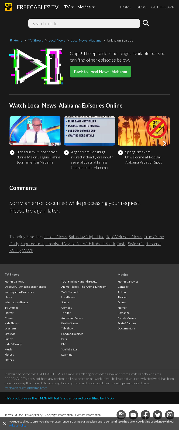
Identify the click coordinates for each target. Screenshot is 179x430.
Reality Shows (69, 323)
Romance (124, 313)
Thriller (66, 313)
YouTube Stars (70, 349)
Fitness (9, 354)
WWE (27, 250)
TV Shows (12, 274)
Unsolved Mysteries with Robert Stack (80, 243)
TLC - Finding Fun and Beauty (79, 281)
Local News (68, 297)
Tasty (121, 243)
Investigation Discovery (19, 292)
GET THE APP (162, 7)
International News (16, 302)
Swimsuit (136, 243)
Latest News (55, 236)
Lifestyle (10, 334)
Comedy (66, 307)
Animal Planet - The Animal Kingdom (84, 286)
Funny (9, 339)
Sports (65, 302)
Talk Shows (68, 328)
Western (10, 328)
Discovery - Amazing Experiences (25, 286)
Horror (9, 313)
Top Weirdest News (124, 236)
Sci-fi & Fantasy (127, 323)
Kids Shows (12, 323)
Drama (122, 302)
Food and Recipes (72, 334)
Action (122, 292)
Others (9, 360)
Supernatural (32, 243)
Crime (9, 318)
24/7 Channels (70, 292)
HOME (126, 7)
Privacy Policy (17, 425)
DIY (63, 344)
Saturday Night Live (86, 236)
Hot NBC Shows (14, 281)
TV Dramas (11, 307)
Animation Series (72, 318)
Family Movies (127, 318)
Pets (64, 339)
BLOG (141, 7)
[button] (164, 143)
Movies (123, 274)
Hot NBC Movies (128, 281)
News (8, 297)
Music (8, 349)
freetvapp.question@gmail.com (26, 388)
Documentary (126, 328)
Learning (66, 354)
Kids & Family (13, 344)
